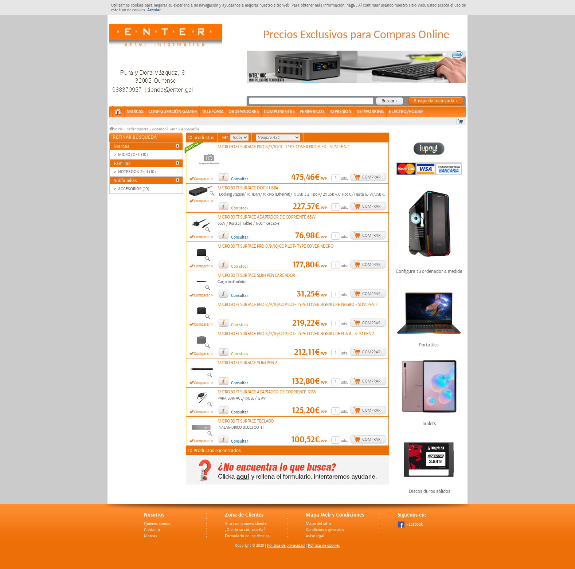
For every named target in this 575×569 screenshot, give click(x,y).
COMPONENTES (279, 111)
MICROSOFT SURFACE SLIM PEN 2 (247, 363)
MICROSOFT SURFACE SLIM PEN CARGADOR (256, 275)
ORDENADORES (243, 111)
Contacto (152, 529)
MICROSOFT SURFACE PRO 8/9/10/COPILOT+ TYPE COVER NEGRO (275, 246)
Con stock (239, 208)
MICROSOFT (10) (133, 154)
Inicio (116, 129)
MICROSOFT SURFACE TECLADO (246, 421)
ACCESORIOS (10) (133, 189)
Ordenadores (137, 129)
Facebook (410, 524)
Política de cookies (324, 545)
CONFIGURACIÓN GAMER (172, 111)
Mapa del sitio (318, 523)
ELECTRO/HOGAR (406, 111)
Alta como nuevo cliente (245, 523)
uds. (344, 178)
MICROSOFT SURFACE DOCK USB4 (248, 188)
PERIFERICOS (312, 111)
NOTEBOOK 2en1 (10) (137, 171)
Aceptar (154, 10)
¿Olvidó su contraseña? (245, 529)
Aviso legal (315, 536)
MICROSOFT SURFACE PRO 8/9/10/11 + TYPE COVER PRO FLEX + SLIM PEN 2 (283, 147)
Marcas (135, 111)
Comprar (371, 177)
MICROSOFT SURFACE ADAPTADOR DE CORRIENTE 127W (267, 392)
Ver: (226, 137)
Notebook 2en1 (164, 129)
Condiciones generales (325, 529)
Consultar (239, 179)
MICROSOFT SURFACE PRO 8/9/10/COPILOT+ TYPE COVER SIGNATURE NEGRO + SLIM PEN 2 (298, 304)
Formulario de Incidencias (247, 536)
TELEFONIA (212, 111)
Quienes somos (157, 523)
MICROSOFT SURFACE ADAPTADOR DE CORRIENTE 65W (266, 217)
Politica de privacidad (286, 545)
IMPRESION (340, 111)
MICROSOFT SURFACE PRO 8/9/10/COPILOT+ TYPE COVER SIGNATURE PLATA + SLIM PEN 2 (296, 334)
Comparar (202, 179)
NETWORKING (370, 111)
